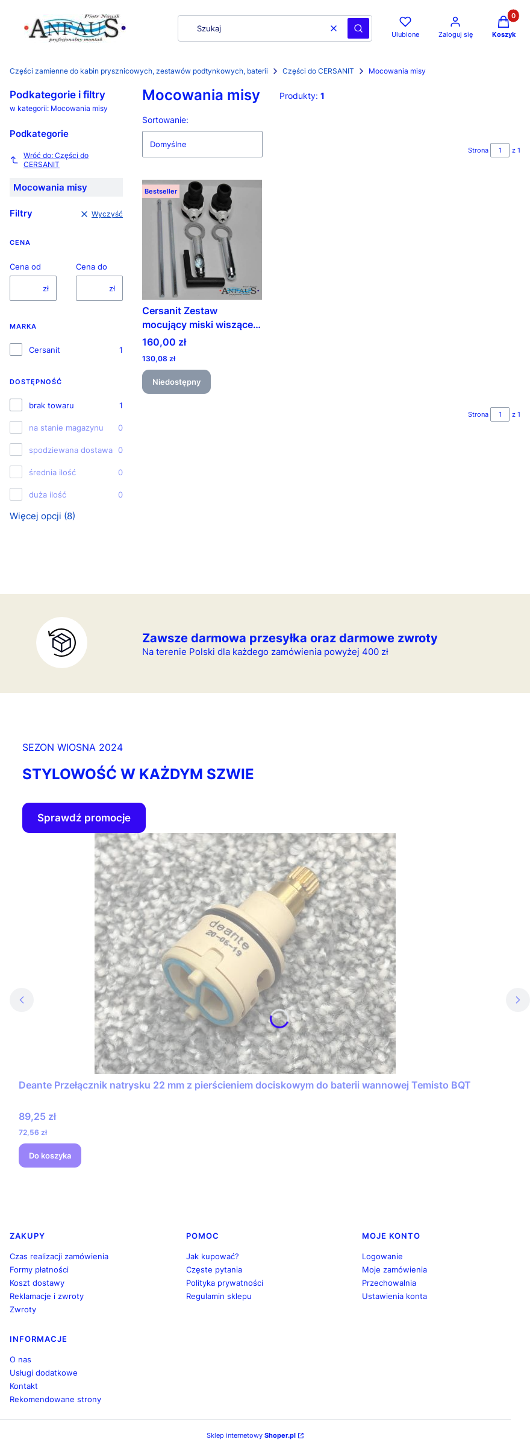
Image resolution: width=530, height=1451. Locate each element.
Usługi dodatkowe (44, 1372)
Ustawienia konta (394, 1296)
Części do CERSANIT (318, 70)
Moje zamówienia (394, 1269)
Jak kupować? (212, 1256)
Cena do (91, 266)
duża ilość (47, 494)
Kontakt (24, 1386)
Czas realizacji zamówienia (59, 1256)
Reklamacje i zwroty (47, 1296)
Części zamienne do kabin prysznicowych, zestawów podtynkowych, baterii (139, 70)
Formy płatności (39, 1269)
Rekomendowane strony (55, 1399)
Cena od (25, 266)
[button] (358, 28)
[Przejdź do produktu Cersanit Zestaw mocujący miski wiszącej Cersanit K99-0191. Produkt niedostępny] (202, 240)
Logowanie (382, 1256)
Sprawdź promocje (84, 818)
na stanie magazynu (66, 427)
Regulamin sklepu (219, 1296)
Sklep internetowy (251, 1435)
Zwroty (23, 1309)
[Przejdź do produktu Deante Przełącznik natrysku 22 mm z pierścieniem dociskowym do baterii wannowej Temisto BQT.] (245, 953)
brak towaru (51, 405)
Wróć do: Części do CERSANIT (49, 160)
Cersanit (44, 350)
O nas (20, 1359)
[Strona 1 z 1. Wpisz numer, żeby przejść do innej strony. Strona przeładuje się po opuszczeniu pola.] (500, 150)
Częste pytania (214, 1269)
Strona (478, 150)
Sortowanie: (165, 120)
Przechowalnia (389, 1283)
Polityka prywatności (224, 1283)
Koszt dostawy (37, 1283)
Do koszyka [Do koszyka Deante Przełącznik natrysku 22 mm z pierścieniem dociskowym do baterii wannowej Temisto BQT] (50, 1155)
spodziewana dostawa (71, 450)
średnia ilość (52, 472)
